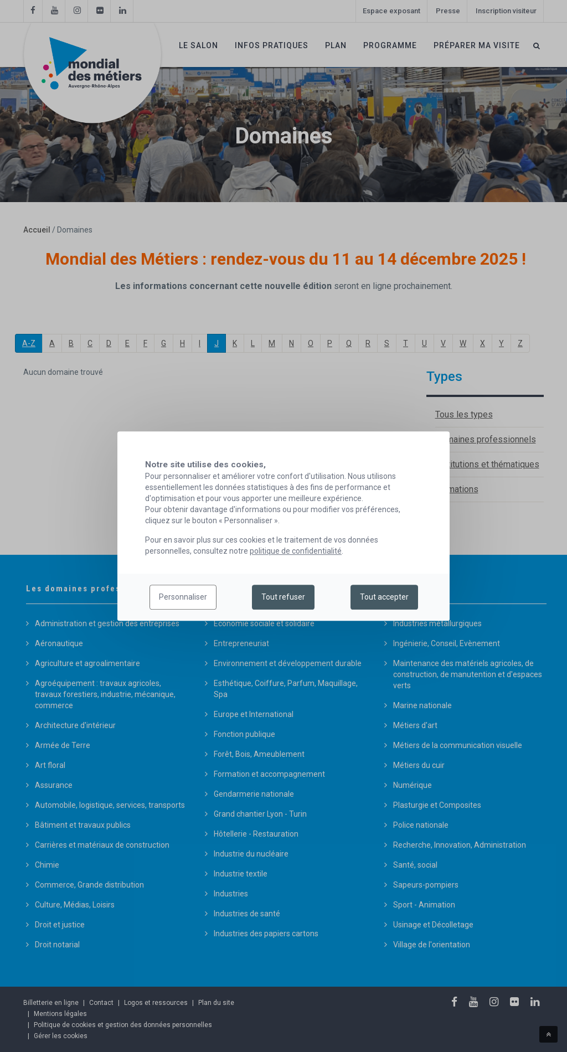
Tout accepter (384, 597)
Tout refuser (283, 597)
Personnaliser (183, 597)
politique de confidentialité (296, 550)
